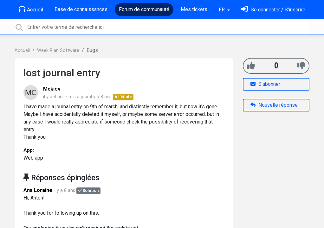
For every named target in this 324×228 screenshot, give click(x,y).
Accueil (31, 9)
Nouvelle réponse (274, 105)
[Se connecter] (273, 9)
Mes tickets (194, 9)
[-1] (301, 65)
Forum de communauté (144, 9)
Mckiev (52, 89)
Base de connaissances (81, 9)
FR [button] (222, 10)
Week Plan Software (58, 50)
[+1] (251, 65)
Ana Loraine (37, 190)
